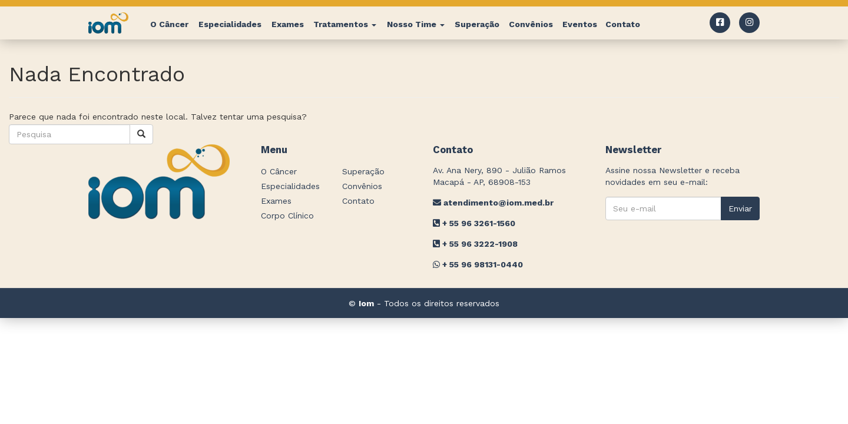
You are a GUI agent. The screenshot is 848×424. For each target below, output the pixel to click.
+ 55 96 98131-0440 (478, 264)
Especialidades (229, 24)
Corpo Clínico (287, 215)
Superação (477, 24)
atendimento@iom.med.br (493, 202)
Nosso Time (416, 24)
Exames (287, 24)
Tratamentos (344, 24)
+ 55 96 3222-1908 (475, 244)
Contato (622, 24)
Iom (366, 303)
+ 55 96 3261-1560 (474, 223)
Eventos (579, 24)
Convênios (531, 24)
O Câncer (169, 24)
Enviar (740, 208)
